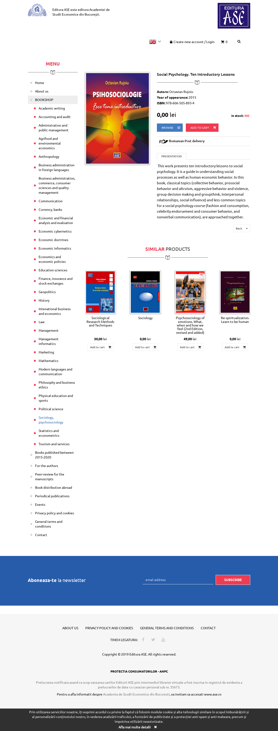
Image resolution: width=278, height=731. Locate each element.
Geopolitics (47, 292)
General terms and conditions (48, 523)
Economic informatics (55, 248)
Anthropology (49, 156)
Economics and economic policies (52, 259)
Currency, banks (50, 209)
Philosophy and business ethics (57, 384)
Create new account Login (191, 42)
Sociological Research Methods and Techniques (100, 321)
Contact (41, 535)
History (44, 300)
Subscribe (233, 579)
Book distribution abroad (53, 487)
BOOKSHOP (44, 99)
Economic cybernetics (55, 231)
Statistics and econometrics (49, 432)
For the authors (46, 465)
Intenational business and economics (55, 311)
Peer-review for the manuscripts (49, 476)
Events (40, 504)
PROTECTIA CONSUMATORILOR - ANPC (139, 671)
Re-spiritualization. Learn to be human (235, 319)
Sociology (145, 318)
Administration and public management (53, 127)
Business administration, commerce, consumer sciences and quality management (57, 185)
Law (42, 322)
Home (39, 82)
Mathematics (48, 360)
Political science (51, 409)
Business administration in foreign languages (56, 167)
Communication (51, 201)
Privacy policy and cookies (54, 513)
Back (242, 228)
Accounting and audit (55, 116)
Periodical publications (52, 496)
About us (41, 91)
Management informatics (49, 341)
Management (49, 330)
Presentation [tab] (171, 156)
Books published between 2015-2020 (54, 454)
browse (171, 128)
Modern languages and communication (55, 371)
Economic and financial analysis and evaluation (56, 220)
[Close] (155, 727)
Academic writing (52, 108)
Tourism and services (54, 444)
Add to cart (204, 128)
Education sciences (53, 270)
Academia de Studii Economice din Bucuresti (136, 694)
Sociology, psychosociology (51, 419)
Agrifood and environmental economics (50, 143)
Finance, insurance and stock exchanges (56, 280)
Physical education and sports (56, 397)
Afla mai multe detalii (134, 727)
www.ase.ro (212, 694)
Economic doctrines (53, 240)
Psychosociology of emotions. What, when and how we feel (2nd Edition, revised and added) (190, 325)
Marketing (46, 352)
